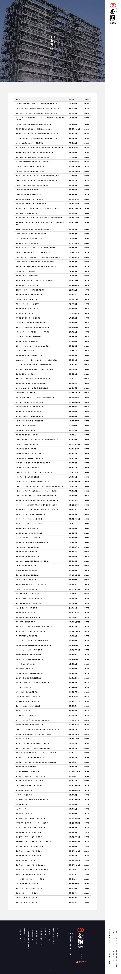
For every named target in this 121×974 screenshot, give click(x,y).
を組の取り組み (116, 959)
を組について (116, 937)
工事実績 (110, 936)
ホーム (58, 933)
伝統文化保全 (29, 940)
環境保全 (37, 937)
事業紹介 (113, 935)
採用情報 (24, 935)
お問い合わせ (110, 957)
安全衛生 (33, 936)
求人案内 (113, 957)
